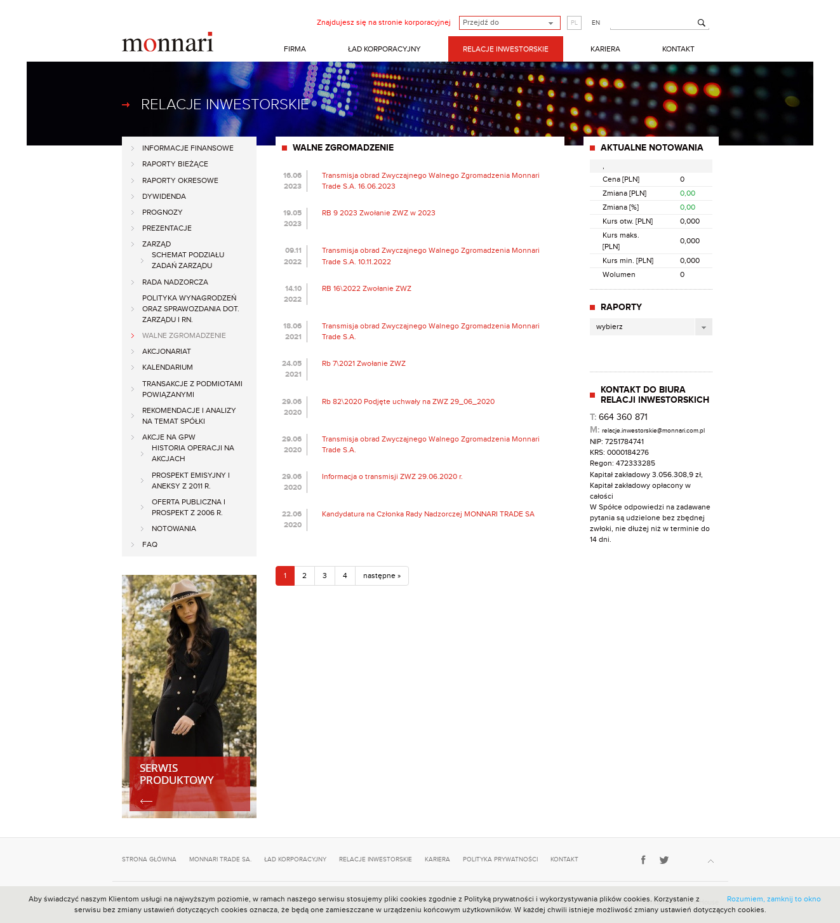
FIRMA (295, 48)
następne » (382, 575)
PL (574, 23)
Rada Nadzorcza (175, 282)
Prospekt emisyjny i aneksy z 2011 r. (191, 480)
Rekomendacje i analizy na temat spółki (189, 416)
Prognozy (162, 212)
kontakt (564, 859)
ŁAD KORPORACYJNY (384, 48)
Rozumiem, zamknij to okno (774, 898)
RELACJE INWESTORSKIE (506, 48)
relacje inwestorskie (375, 859)
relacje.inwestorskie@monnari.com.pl (653, 431)
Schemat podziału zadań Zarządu (188, 260)
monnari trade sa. (220, 859)
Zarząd (156, 243)
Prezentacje (167, 228)
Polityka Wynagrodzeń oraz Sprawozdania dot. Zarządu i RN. (190, 308)
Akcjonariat (166, 351)
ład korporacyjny (295, 859)
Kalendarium (167, 367)
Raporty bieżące (175, 163)
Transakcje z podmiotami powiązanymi (192, 389)
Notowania (174, 528)
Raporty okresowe (180, 180)
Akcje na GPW (169, 437)
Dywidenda (164, 196)
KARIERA (605, 48)
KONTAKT (678, 48)
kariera (437, 859)
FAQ (149, 544)
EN (596, 23)
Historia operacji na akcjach (193, 453)
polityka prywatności (500, 859)
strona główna (149, 859)
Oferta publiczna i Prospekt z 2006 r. (188, 507)
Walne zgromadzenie (184, 335)
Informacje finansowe (188, 148)
